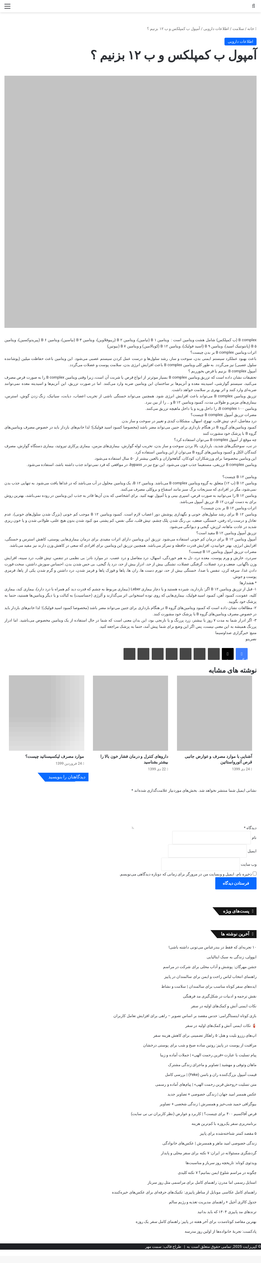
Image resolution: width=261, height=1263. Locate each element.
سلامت (238, 28)
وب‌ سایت (249, 871)
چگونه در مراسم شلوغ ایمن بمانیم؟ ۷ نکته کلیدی (217, 1179)
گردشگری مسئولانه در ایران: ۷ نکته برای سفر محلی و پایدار (209, 1160)
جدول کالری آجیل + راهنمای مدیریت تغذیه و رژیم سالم (213, 1209)
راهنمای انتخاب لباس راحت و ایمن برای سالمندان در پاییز (210, 983)
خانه (252, 28)
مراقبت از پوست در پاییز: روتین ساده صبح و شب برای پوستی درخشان (200, 1052)
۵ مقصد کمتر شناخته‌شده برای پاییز (228, 1140)
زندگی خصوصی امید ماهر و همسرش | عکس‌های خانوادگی (209, 1150)
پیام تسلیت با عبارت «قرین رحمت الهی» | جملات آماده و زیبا (208, 1062)
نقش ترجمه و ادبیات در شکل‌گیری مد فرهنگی (220, 1003)
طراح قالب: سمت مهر (163, 1253)
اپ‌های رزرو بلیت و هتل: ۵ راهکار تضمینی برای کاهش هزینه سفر (205, 1042)
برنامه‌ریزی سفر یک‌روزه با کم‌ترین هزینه (224, 1130)
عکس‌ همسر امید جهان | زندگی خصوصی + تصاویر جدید (212, 1101)
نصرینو (251, 639)
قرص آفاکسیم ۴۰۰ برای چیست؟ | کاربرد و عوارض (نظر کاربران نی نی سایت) (194, 1121)
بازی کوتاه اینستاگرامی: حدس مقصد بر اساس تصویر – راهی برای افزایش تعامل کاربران (185, 1023)
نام (254, 844)
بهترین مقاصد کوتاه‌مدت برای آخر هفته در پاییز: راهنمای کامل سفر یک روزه (196, 1228)
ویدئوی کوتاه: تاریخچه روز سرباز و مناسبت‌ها (221, 1170)
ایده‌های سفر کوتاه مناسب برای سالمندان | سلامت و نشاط (209, 993)
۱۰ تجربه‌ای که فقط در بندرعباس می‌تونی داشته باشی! (213, 954)
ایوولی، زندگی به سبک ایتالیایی (232, 964)
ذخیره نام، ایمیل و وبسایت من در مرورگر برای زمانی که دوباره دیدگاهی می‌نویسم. (185, 881)
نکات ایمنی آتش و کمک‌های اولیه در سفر (224, 1013)
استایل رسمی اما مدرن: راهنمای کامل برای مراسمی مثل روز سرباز (202, 1189)
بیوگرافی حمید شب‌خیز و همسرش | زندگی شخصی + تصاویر (208, 1111)
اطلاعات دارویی (216, 28)
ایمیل (252, 858)
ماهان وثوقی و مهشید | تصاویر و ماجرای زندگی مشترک (212, 1072)
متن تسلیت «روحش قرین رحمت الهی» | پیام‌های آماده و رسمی (206, 1091)
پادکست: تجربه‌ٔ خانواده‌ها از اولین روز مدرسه (221, 1238)
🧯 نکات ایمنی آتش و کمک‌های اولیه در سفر (221, 1032)
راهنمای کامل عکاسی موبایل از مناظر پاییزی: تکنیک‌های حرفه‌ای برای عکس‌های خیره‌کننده (184, 1199)
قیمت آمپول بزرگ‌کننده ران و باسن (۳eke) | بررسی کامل (211, 1081)
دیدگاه (250, 835)
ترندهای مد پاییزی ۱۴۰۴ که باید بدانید (227, 1219)
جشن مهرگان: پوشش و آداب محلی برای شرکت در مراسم (210, 974)
